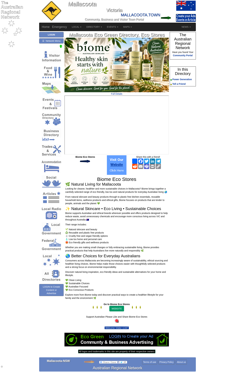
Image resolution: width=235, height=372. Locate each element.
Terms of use (149, 362)
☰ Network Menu (51, 41)
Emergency (59, 27)
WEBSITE (116, 308)
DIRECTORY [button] (94, 27)
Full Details (116, 94)
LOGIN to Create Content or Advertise (51, 290)
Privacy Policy (166, 362)
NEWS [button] (186, 27)
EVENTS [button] (112, 27)
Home (46, 27)
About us (181, 362)
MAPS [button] (127, 27)
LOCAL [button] (76, 27)
